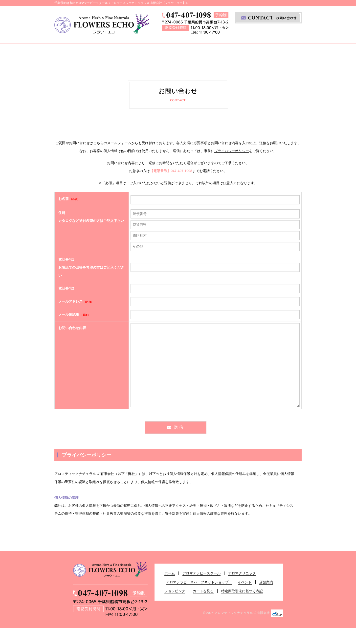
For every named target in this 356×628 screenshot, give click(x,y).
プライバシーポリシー (231, 151)
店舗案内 (289, 53)
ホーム (65, 53)
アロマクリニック (151, 53)
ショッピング (174, 591)
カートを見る (203, 591)
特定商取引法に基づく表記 (242, 591)
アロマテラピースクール (102, 53)
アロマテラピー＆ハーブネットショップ (213, 53)
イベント (263, 53)
